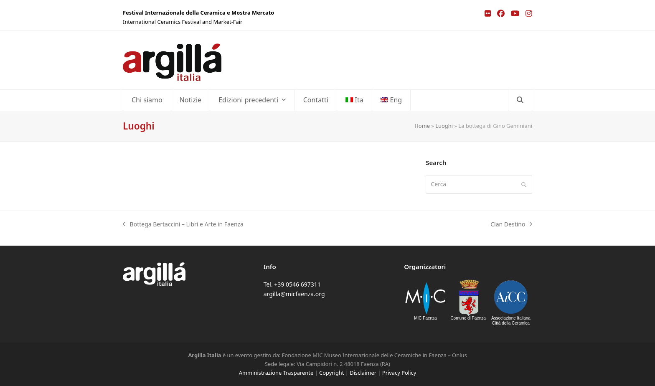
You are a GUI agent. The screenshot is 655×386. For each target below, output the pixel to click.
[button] (520, 100)
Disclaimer (363, 372)
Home (422, 126)
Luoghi (444, 126)
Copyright (331, 372)
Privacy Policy (399, 372)
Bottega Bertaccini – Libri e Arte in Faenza (183, 224)
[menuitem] (354, 100)
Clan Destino (511, 224)
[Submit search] (523, 184)
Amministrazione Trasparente (276, 372)
